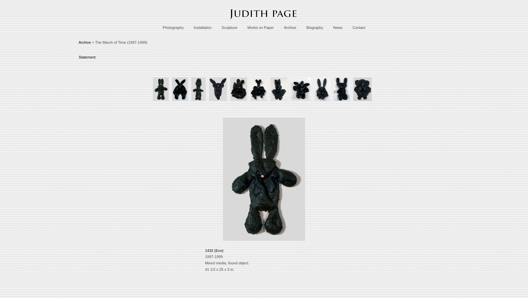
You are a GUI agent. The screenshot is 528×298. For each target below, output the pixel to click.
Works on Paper (261, 28)
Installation (202, 28)
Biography (314, 28)
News (337, 28)
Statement (87, 57)
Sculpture (229, 28)
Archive (290, 28)
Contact (359, 28)
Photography (173, 28)
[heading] (264, 21)
